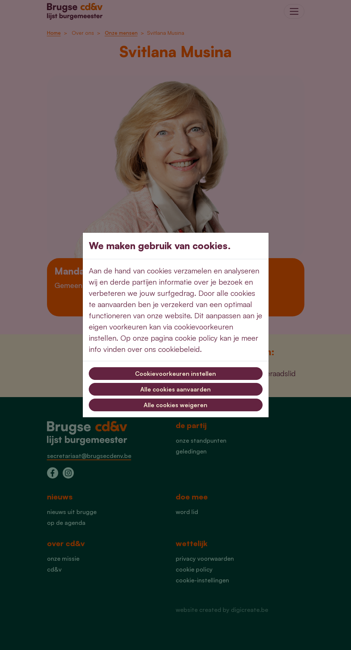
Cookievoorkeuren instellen (175, 373)
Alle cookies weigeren (175, 405)
